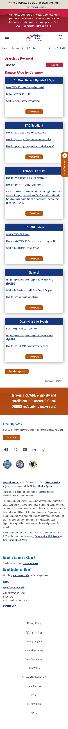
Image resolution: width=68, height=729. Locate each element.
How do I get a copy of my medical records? (26, 132)
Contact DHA (9, 606)
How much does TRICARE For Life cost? (24, 184)
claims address (30, 563)
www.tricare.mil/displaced (27, 26)
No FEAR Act (34, 704)
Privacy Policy (34, 623)
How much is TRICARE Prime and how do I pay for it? (30, 241)
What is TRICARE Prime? (17, 234)
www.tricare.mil (11, 482)
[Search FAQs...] (25, 65)
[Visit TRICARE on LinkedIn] (34, 449)
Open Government (34, 659)
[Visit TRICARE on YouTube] (25, 449)
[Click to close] (65, 155)
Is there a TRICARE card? (18, 94)
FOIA (34, 695)
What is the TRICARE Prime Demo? (22, 248)
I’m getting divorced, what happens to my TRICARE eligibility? (29, 281)
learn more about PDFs (15, 540)
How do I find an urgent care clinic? (22, 297)
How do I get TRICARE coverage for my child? (27, 346)
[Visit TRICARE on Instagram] (43, 449)
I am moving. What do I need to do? (22, 328)
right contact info (20, 575)
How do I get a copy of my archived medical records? (30, 146)
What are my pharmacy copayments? (23, 101)
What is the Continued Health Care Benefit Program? (30, 290)
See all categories (17, 371)
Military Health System (41, 486)
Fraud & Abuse (34, 686)
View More (32, 112)
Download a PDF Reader (47, 536)
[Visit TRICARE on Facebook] (6, 449)
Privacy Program (34, 641)
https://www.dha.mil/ (14, 587)
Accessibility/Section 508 (34, 677)
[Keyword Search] (54, 65)
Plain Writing (34, 668)
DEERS (17, 406)
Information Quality (34, 650)
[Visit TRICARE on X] (15, 449)
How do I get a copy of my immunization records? (28, 139)
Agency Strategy (34, 632)
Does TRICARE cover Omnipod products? (25, 87)
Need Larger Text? (56, 48)
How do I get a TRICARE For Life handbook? (26, 178)
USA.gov (34, 713)
